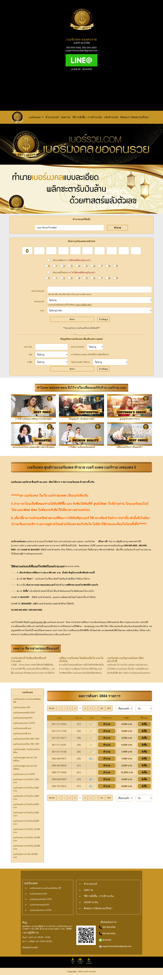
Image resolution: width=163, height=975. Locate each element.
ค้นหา (72, 319)
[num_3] (51, 251)
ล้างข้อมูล (103, 319)
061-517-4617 (59, 737)
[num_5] (75, 251)
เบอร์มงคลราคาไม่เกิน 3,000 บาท (26, 797)
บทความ (65, 117)
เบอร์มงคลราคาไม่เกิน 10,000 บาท (26, 831)
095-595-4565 (89, 47)
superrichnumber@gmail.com (81, 50)
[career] (51, 362)
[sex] (51, 354)
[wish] (110, 362)
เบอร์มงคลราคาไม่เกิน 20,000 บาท (26, 847)
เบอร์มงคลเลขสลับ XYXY (24, 712)
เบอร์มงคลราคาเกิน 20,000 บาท (25, 856)
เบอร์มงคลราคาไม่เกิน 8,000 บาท (26, 822)
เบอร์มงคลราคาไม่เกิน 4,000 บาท (26, 806)
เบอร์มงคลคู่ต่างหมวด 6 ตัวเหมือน (25, 767)
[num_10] (135, 251)
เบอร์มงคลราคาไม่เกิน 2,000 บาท (26, 789)
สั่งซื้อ (144, 724)
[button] (12, 189)
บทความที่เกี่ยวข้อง (83, 304)
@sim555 (107, 939)
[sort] (124, 708)
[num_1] (27, 251)
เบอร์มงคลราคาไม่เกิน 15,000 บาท (26, 839)
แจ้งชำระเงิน (111, 117)
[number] (69, 227)
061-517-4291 (59, 744)
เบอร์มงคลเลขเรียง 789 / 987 (26, 744)
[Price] (99, 310)
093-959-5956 (73, 47)
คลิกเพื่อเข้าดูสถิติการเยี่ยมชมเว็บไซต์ (81, 966)
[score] (99, 300)
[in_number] (99, 289)
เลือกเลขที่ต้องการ (72, 260)
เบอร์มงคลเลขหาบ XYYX (24, 723)
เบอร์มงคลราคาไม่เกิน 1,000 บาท (26, 781)
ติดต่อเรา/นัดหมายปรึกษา (134, 117)
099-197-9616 (59, 786)
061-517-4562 (59, 724)
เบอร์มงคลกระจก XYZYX (24, 774)
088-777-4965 (59, 772)
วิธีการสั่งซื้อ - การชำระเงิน (87, 117)
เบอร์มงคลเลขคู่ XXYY (22, 717)
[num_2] (39, 251)
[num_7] (99, 251)
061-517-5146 (59, 751)
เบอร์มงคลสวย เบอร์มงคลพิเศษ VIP (27, 700)
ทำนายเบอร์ (52, 117)
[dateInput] (51, 347)
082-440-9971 (59, 758)
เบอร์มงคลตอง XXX (21, 707)
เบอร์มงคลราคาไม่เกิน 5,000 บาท (26, 814)
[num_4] (63, 251)
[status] (95, 347)
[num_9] (123, 251)
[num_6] (87, 251)
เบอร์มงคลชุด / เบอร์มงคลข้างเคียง (26, 751)
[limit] (144, 708)
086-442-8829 (59, 765)
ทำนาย (117, 227)
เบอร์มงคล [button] (35, 117)
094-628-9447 (59, 779)
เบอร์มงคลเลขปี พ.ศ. (22, 728)
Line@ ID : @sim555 (81, 69)
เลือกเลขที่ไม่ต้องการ (74, 272)
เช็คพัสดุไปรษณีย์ (30, 947)
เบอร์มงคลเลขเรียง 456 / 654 (26, 738)
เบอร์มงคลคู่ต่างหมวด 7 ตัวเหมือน (25, 759)
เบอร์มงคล (16, 481)
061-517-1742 (59, 730)
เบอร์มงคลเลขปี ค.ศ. (22, 733)
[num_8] (111, 251)
